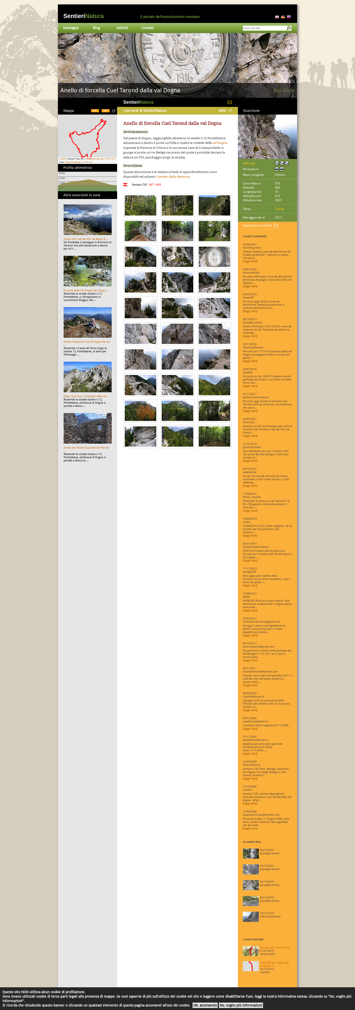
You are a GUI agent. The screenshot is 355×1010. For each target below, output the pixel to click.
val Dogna (220, 143)
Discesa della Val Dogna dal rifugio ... (86, 290)
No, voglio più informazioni (241, 1005)
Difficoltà (249, 163)
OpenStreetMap (73, 162)
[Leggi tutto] (250, 261)
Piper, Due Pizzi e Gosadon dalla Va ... (86, 396)
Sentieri (83, 16)
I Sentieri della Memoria (173, 176)
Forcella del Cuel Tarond (274, 947)
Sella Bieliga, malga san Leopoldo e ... (274, 964)
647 (151, 184)
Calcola (279, 209)
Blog (96, 28)
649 (158, 184)
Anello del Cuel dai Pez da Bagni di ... (86, 239)
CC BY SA (87, 162)
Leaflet (62, 159)
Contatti (148, 28)
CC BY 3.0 (109, 159)
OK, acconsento (205, 1005)
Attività (122, 28)
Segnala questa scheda (257, 225)
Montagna (70, 28)
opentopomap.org (94, 159)
